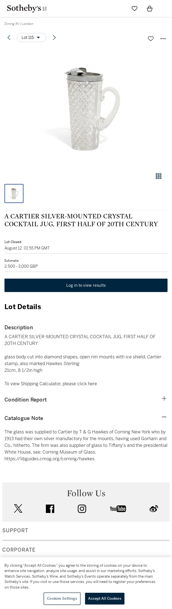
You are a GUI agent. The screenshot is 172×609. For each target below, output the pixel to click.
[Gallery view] (158, 176)
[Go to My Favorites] (134, 8)
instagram (82, 509)
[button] (86, 107)
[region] (86, 583)
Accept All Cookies (104, 598)
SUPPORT (15, 531)
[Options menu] (31, 37)
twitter (18, 508)
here (92, 384)
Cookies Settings (62, 598)
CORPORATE (19, 550)
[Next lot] (54, 37)
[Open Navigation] (165, 8)
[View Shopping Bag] (149, 8)
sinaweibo (154, 508)
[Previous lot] (9, 37)
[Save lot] (150, 38)
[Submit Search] (119, 8)
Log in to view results (86, 285)
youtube (118, 508)
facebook (50, 509)
